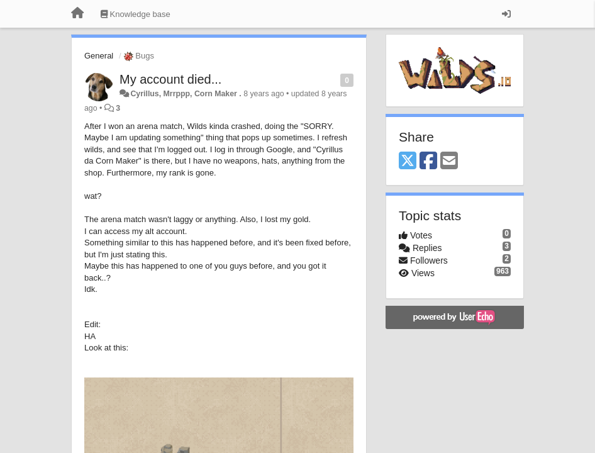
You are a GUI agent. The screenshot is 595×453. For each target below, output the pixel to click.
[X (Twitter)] (407, 161)
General (98, 55)
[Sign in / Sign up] (506, 14)
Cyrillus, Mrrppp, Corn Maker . (185, 93)
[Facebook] (428, 161)
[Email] (449, 161)
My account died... (170, 79)
